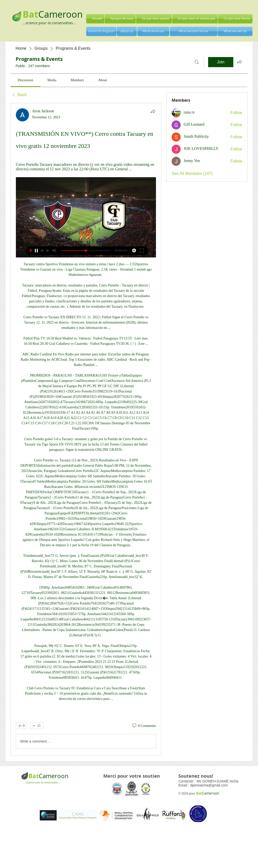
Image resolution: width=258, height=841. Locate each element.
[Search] (197, 62)
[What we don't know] (193, 31)
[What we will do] (235, 31)
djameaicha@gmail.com (209, 785)
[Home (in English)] (101, 31)
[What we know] (153, 31)
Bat (33, 776)
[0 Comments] (144, 725)
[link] (25, 80)
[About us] (127, 31)
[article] (86, 429)
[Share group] (239, 62)
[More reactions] (36, 725)
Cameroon (60, 14)
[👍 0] (21, 725)
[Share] (153, 111)
